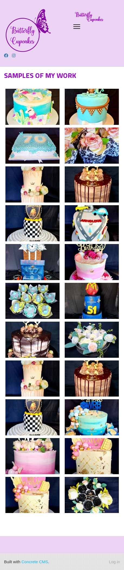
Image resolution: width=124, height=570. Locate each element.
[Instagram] (13, 55)
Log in (114, 561)
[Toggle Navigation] (76, 26)
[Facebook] (6, 55)
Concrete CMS (34, 561)
